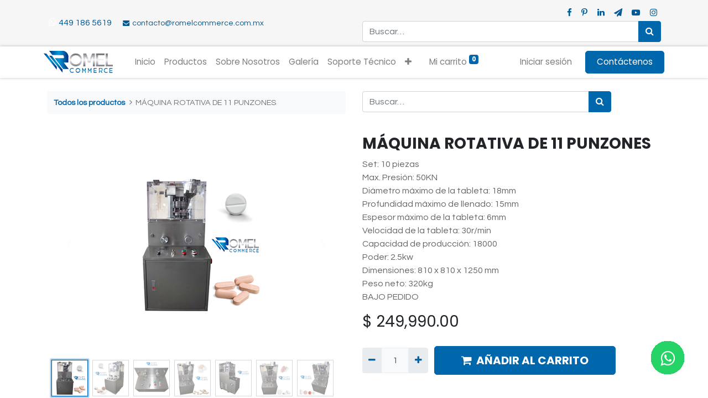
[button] (412, 62)
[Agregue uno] (418, 360)
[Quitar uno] (372, 360)
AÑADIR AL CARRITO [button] (525, 360)
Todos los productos (89, 102)
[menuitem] (149, 62)
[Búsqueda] (649, 31)
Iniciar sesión (543, 61)
